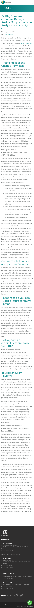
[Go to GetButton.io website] (30, 606)
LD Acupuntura (8, 34)
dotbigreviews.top (26, 43)
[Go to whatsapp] (29, 602)
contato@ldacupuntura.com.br (11, 554)
